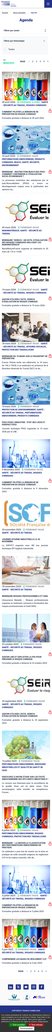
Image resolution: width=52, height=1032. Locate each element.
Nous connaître (19, 13)
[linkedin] (10, 987)
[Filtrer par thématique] (25, 41)
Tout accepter (17, 1025)
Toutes (11, 49)
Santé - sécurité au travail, (17, 473)
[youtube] (26, 987)
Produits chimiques (28, 416)
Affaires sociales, (36, 346)
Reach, (18, 162)
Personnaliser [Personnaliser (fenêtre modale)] (26, 1028)
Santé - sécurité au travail (17, 533)
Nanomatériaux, (11, 230)
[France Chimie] (8, 4)
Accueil (5, 13)
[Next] (48, 61)
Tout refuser (36, 1025)
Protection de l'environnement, (19, 409)
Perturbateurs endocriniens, (18, 159)
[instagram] (33, 986)
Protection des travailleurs (18, 350)
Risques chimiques (36, 105)
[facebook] (41, 987)
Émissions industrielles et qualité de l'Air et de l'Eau (24, 767)
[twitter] (18, 987)
